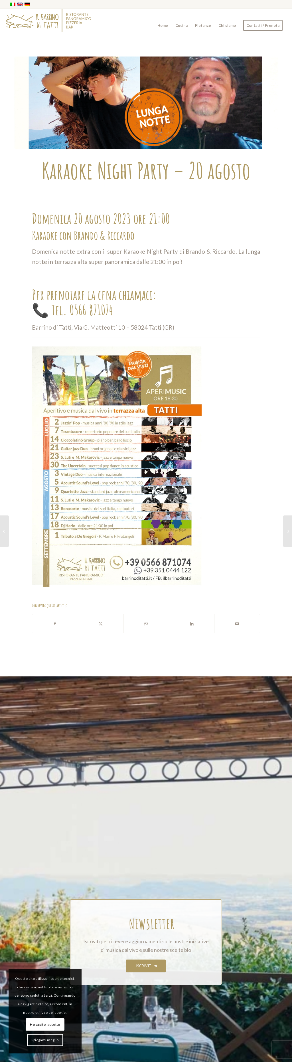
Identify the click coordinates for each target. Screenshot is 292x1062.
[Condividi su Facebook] (55, 623)
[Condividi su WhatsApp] (146, 623)
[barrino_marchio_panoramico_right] (48, 25)
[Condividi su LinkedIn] (191, 623)
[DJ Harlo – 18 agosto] (4, 531)
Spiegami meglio (45, 1040)
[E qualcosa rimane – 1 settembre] (287, 531)
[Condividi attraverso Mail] (237, 623)
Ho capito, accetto (45, 1024)
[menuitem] (163, 25)
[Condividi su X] (100, 623)
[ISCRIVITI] (146, 966)
